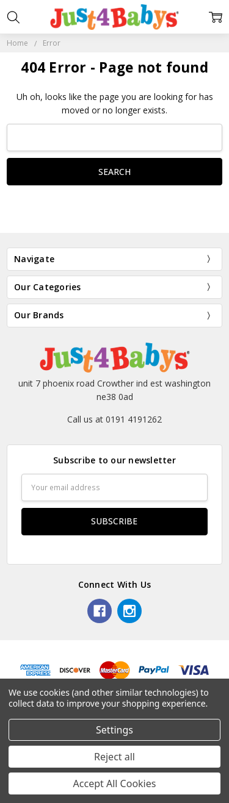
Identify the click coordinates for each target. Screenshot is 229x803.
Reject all (114, 756)
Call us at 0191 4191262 (114, 419)
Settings (114, 730)
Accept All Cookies (114, 783)
